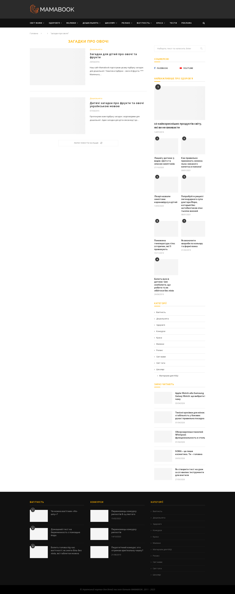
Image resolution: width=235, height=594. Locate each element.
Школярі (160, 369)
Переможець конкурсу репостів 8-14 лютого (124, 512)
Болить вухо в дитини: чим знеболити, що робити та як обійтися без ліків (164, 285)
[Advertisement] (147, 9)
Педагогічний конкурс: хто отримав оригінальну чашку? (127, 549)
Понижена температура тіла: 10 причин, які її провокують (164, 245)
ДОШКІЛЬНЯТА (90, 23)
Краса (159, 337)
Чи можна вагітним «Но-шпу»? (64, 512)
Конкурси (160, 331)
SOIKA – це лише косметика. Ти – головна (188, 452)
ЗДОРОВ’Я (54, 23)
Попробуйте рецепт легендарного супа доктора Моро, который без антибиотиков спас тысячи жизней (192, 203)
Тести (173, 23)
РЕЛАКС (126, 23)
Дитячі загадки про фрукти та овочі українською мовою (117, 104)
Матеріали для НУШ (168, 375)
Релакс (159, 350)
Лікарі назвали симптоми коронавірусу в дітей (165, 199)
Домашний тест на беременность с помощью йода (65, 532)
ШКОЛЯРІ (110, 23)
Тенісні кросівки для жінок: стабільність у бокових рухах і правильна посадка (190, 415)
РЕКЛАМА (186, 23)
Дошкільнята (96, 49)
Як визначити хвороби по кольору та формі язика (192, 243)
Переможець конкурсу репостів (124, 531)
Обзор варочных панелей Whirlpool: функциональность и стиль (190, 435)
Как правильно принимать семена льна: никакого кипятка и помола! (191, 162)
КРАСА (159, 23)
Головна (34, 33)
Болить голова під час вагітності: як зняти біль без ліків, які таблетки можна (66, 550)
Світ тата (160, 363)
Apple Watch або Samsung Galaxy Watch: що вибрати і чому (190, 396)
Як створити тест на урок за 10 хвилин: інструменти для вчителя (189, 472)
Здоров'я (160, 325)
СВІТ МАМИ (36, 23)
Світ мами (161, 356)
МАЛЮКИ (71, 23)
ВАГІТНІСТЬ (143, 23)
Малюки (160, 344)
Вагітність (161, 312)
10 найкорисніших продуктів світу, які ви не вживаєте (178, 125)
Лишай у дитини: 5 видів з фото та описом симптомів (164, 161)
